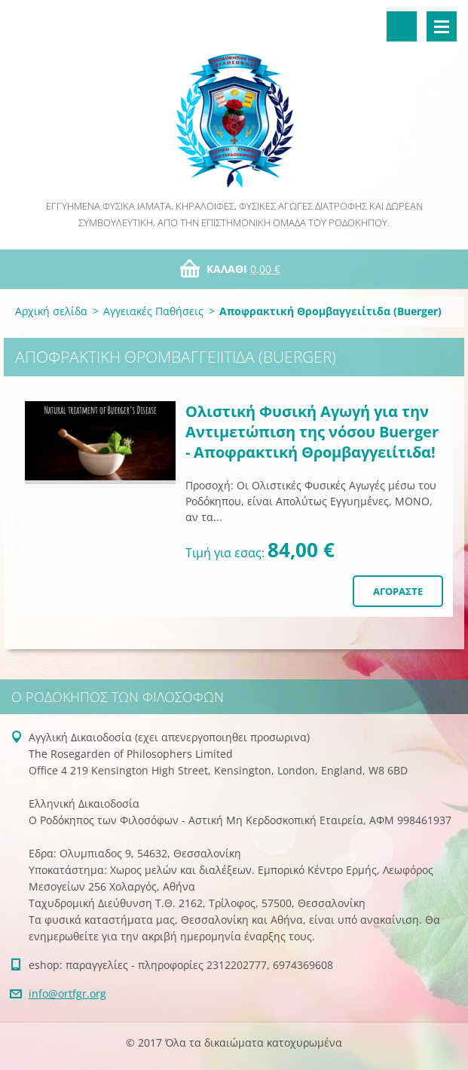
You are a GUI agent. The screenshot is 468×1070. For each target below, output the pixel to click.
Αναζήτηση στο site (402, 26)
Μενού (442, 26)
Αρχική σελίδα (51, 311)
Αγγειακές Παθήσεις (153, 311)
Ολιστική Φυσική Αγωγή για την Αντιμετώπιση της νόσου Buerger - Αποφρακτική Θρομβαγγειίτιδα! (312, 431)
